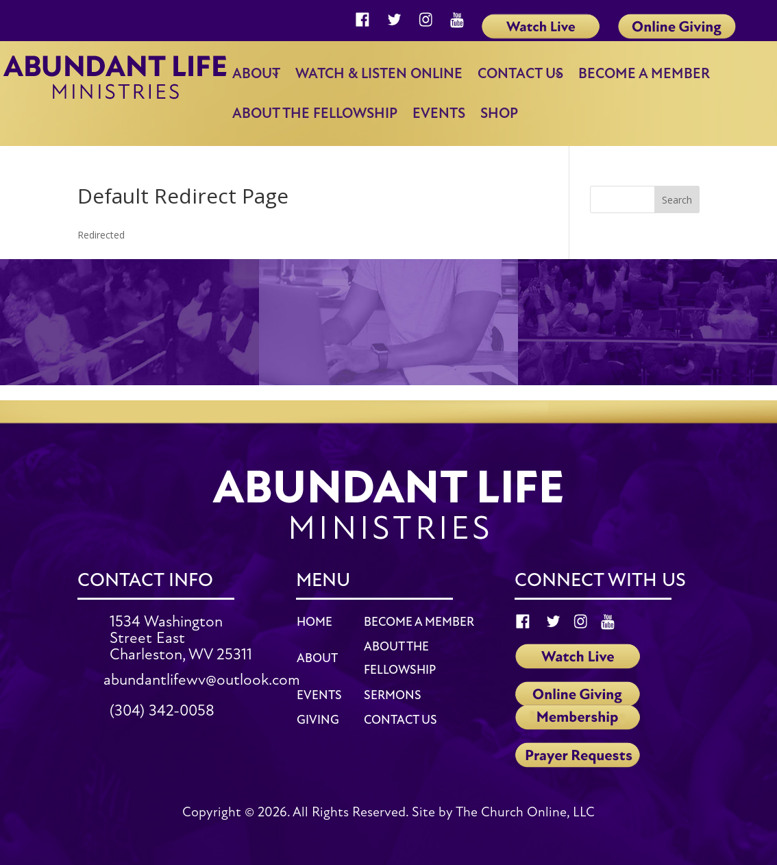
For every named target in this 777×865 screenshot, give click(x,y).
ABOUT (317, 658)
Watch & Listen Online (379, 73)
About (256, 73)
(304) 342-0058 (162, 710)
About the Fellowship (314, 113)
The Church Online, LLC (525, 812)
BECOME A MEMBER (419, 622)
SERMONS (392, 695)
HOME (314, 622)
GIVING (318, 720)
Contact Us (520, 73)
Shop (499, 113)
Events (438, 113)
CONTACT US (400, 720)
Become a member (644, 73)
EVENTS (319, 695)
